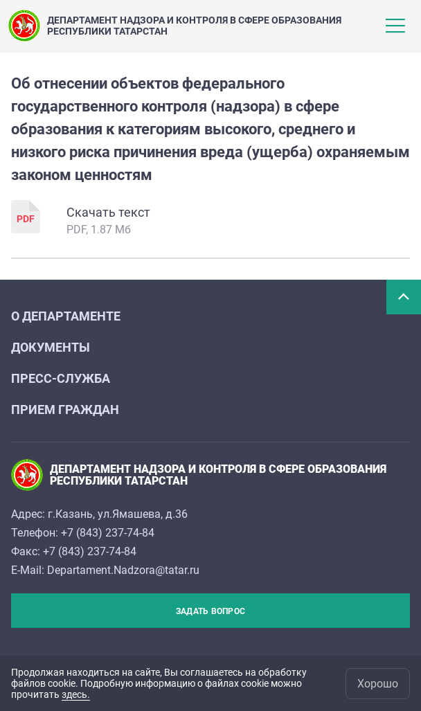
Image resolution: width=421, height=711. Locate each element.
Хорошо (377, 683)
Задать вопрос (210, 611)
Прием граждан (65, 409)
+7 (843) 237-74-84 (107, 532)
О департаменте (65, 316)
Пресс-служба (60, 378)
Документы (50, 347)
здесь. (76, 694)
